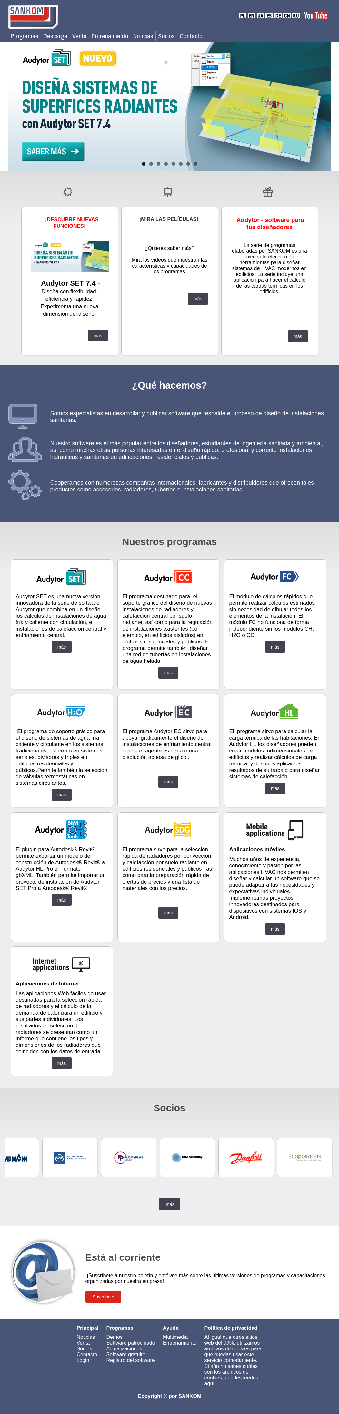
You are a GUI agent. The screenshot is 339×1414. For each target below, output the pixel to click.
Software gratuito (125, 1354)
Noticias (143, 36)
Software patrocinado (130, 1343)
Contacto (191, 36)
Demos (114, 1337)
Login (82, 1360)
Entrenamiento (110, 36)
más (98, 335)
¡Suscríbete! (103, 1296)
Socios (166, 36)
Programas (24, 36)
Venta (79, 36)
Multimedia (175, 1337)
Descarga (55, 36)
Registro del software (130, 1360)
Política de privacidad (231, 1328)
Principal (87, 1328)
